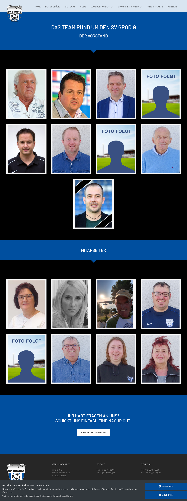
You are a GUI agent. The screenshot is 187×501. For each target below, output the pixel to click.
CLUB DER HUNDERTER (102, 6)
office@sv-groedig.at (106, 472)
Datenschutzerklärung (63, 496)
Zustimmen (166, 486)
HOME (38, 6)
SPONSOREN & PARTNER (130, 6)
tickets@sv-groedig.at (151, 472)
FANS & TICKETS (155, 6)
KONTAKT (172, 6)
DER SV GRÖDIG (52, 6)
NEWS (83, 6)
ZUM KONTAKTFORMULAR (93, 432)
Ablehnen (166, 495)
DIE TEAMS (70, 6)
